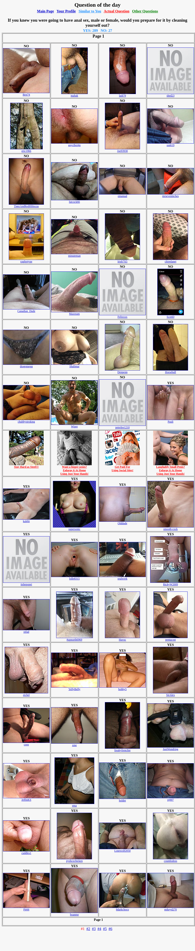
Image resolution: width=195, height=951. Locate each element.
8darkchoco (122, 908)
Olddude (122, 522)
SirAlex (170, 694)
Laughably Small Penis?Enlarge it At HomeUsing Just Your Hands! (170, 469)
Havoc (122, 638)
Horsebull (170, 371)
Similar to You (90, 11)
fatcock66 (74, 200)
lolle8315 (74, 577)
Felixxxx (122, 315)
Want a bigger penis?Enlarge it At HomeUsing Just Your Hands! (74, 469)
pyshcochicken (74, 860)
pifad (26, 630)
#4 (99, 929)
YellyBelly (74, 688)
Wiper (74, 425)
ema (74, 804)
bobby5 (122, 688)
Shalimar (74, 365)
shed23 (170, 94)
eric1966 (26, 150)
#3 (94, 929)
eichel (26, 694)
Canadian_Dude (26, 310)
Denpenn (122, 371)
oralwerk (122, 577)
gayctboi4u (74, 144)
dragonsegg (26, 365)
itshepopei (26, 583)
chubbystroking (26, 420)
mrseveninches (170, 195)
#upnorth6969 (74, 638)
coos (26, 743)
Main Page (45, 11)
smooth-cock (170, 528)
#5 (105, 929)
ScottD (170, 315)
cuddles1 (26, 852)
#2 (88, 929)
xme (74, 744)
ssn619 (170, 144)
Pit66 (26, 908)
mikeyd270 (170, 908)
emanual (122, 195)
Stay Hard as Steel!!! (26, 465)
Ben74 (26, 93)
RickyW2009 (170, 583)
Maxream (74, 312)
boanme (74, 913)
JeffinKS (26, 798)
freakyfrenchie (122, 749)
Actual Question (116, 11)
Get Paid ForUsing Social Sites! (122, 467)
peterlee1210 (122, 426)
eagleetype (26, 260)
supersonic (74, 528)
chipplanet (170, 260)
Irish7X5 (122, 260)
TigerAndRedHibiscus (26, 205)
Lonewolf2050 (122, 849)
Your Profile (66, 11)
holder (122, 799)
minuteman (74, 254)
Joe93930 (122, 150)
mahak (74, 94)
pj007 (170, 798)
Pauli (170, 420)
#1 (83, 929)
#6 (110, 929)
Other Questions (145, 11)
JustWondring (170, 748)
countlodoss (170, 860)
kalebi (26, 520)
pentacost (170, 638)
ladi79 (122, 94)
